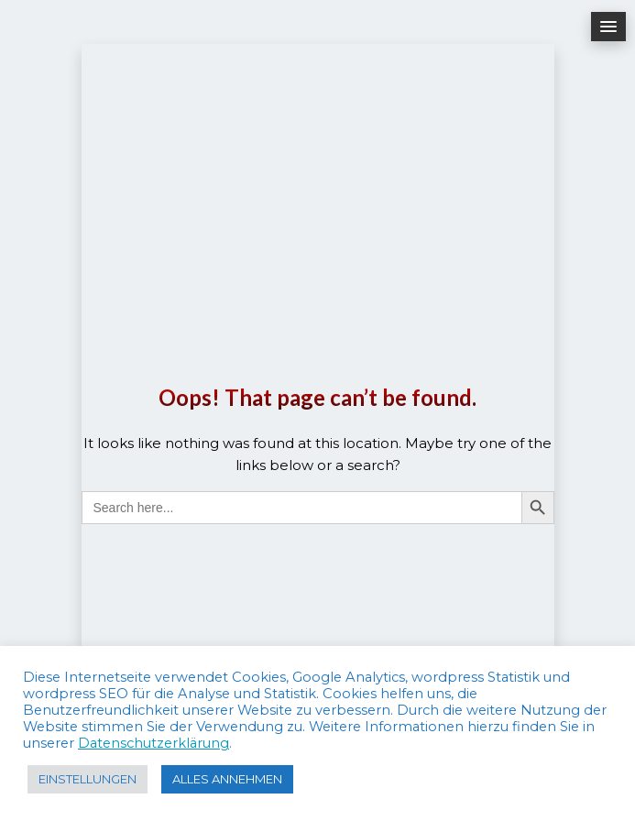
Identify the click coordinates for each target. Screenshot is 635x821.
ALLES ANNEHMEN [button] (227, 779)
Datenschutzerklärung (153, 743)
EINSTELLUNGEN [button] (87, 779)
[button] (608, 26)
